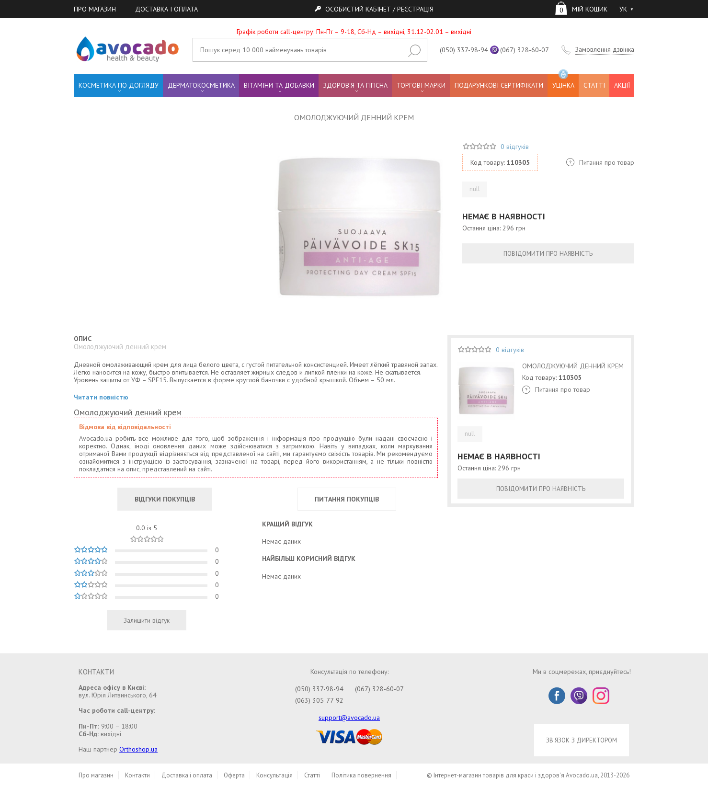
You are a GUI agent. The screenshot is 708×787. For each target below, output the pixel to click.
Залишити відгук (147, 620)
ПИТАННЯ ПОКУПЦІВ (347, 499)
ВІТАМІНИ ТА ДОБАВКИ (279, 85)
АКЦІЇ (622, 85)
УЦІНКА (563, 82)
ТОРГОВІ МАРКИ (421, 85)
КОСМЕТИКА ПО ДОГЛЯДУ (119, 85)
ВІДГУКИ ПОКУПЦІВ (165, 499)
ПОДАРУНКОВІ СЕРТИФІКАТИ (499, 85)
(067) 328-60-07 (524, 50)
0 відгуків (515, 146)
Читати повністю (101, 397)
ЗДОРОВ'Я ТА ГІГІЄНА (355, 85)
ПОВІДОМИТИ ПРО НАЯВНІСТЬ (548, 253)
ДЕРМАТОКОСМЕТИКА (201, 85)
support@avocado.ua (349, 717)
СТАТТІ (594, 85)
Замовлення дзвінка (604, 50)
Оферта (234, 775)
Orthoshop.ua (138, 749)
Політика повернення (361, 775)
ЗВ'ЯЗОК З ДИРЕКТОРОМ (581, 740)
